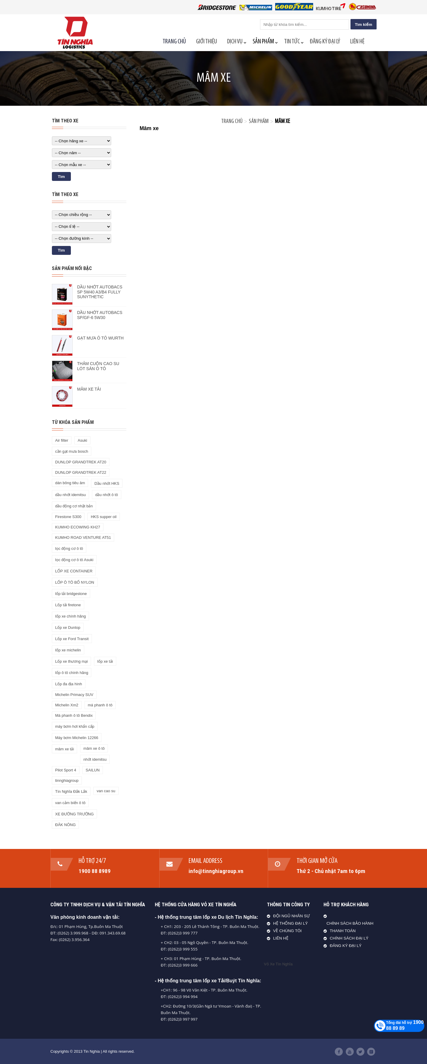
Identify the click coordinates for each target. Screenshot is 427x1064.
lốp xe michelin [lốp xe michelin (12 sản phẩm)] (68, 650)
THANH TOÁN (343, 931)
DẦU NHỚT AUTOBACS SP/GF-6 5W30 (99, 315)
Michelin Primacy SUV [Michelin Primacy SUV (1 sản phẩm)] (74, 694)
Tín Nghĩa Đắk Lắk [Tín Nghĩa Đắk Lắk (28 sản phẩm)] (71, 791)
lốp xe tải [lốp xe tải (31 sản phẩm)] (105, 661)
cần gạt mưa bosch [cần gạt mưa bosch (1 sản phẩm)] (71, 451)
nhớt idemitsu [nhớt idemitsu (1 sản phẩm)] (94, 759)
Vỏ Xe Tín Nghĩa (278, 964)
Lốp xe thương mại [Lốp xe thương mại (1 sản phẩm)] (71, 661)
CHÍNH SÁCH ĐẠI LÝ (349, 938)
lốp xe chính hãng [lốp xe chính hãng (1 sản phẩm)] (70, 616)
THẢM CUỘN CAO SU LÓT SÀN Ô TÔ (98, 366)
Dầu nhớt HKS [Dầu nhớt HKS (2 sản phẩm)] (106, 483)
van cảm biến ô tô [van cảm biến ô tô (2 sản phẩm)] (70, 803)
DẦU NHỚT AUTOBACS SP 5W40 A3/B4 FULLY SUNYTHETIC (99, 292)
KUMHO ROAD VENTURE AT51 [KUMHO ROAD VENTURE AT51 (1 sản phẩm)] (83, 537)
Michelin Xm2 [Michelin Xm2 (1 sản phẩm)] (66, 705)
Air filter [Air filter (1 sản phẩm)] (61, 440)
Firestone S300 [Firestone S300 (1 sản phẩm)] (68, 516)
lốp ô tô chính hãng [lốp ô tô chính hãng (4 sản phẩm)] (71, 672)
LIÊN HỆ (281, 938)
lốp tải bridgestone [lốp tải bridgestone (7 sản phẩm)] (71, 593)
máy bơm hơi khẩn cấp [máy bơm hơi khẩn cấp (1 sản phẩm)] (74, 726)
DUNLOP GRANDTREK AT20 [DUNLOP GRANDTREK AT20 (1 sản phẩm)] (80, 462)
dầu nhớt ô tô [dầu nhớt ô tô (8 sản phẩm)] (106, 494)
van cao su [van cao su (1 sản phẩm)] (106, 791)
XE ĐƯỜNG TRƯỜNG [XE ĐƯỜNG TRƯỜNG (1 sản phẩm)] (74, 814)
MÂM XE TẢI (89, 389)
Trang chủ (232, 121)
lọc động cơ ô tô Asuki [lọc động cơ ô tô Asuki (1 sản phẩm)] (74, 560)
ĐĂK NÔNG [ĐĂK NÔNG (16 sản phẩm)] (65, 825)
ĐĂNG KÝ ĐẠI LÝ (345, 945)
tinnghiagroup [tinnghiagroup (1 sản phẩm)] (67, 780)
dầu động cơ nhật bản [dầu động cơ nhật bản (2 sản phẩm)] (74, 506)
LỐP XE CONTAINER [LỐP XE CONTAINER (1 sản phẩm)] (74, 571)
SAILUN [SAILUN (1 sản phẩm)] (93, 770)
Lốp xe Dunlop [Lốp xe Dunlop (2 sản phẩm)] (67, 627)
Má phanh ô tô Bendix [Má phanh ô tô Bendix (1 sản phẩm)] (74, 715)
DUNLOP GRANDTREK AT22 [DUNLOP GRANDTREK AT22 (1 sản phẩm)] (80, 472)
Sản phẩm (259, 121)
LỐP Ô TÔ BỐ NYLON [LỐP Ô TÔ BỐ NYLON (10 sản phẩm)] (74, 582)
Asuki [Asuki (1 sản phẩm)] (82, 440)
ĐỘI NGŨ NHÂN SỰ (291, 916)
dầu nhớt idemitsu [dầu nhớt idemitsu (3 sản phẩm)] (70, 494)
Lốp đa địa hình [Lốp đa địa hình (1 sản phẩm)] (68, 684)
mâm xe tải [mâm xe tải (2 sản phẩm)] (64, 749)
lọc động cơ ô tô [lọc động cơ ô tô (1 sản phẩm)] (69, 548)
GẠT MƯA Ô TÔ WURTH (100, 338)
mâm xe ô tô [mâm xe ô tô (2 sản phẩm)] (94, 748)
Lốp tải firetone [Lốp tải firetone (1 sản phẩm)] (68, 605)
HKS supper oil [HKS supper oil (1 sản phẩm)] (104, 516)
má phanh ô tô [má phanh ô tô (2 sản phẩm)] (100, 705)
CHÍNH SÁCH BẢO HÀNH (349, 923)
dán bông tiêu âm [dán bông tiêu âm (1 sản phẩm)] (70, 483)
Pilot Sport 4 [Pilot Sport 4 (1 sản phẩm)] (65, 770)
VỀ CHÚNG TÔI (287, 931)
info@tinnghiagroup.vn (216, 870)
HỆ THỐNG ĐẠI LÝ (290, 923)
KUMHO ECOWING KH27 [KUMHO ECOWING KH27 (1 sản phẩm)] (77, 527)
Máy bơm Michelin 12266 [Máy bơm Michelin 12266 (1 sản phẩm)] (76, 737)
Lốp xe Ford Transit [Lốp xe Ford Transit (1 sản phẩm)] (72, 639)
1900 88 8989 (95, 870)
